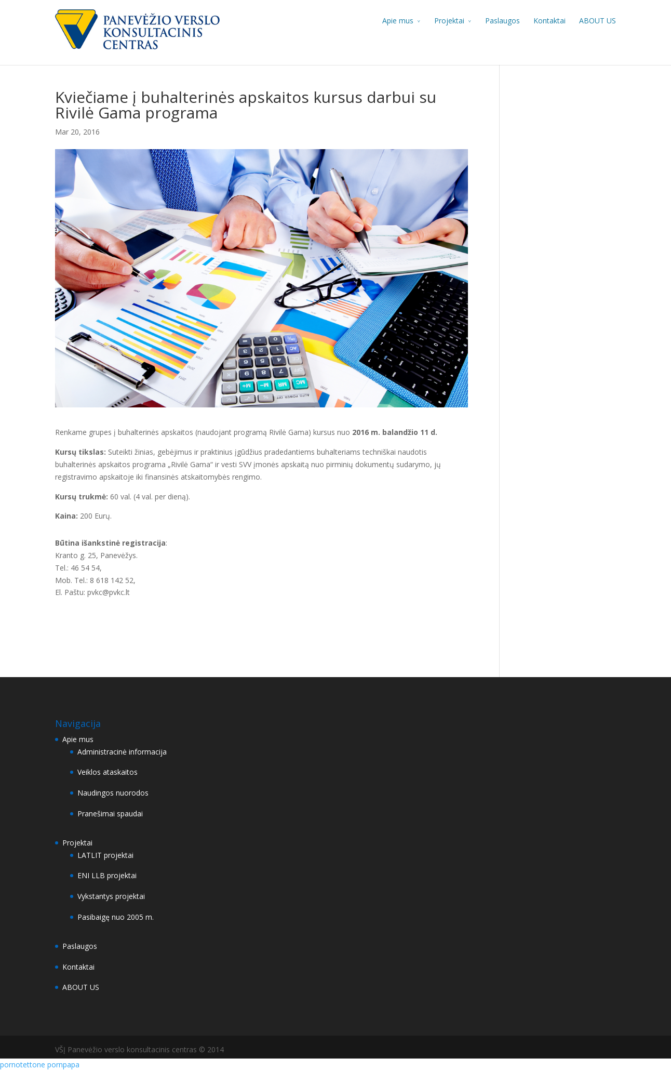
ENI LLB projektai (107, 875)
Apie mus (397, 20)
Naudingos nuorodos (113, 793)
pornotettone (22, 1064)
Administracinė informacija (122, 752)
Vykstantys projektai (111, 896)
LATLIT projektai (105, 855)
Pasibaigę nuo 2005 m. (115, 917)
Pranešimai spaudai (110, 813)
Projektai (449, 20)
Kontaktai (549, 20)
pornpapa (63, 1064)
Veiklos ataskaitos (107, 772)
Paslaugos (502, 20)
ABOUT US (597, 20)
